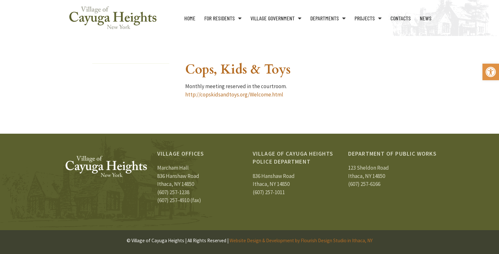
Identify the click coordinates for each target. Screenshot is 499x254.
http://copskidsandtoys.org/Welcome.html (234, 94)
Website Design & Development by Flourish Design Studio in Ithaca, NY (301, 240)
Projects (368, 18)
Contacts (400, 18)
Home (189, 18)
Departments (328, 18)
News (426, 18)
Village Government (275, 18)
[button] (490, 72)
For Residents (223, 18)
